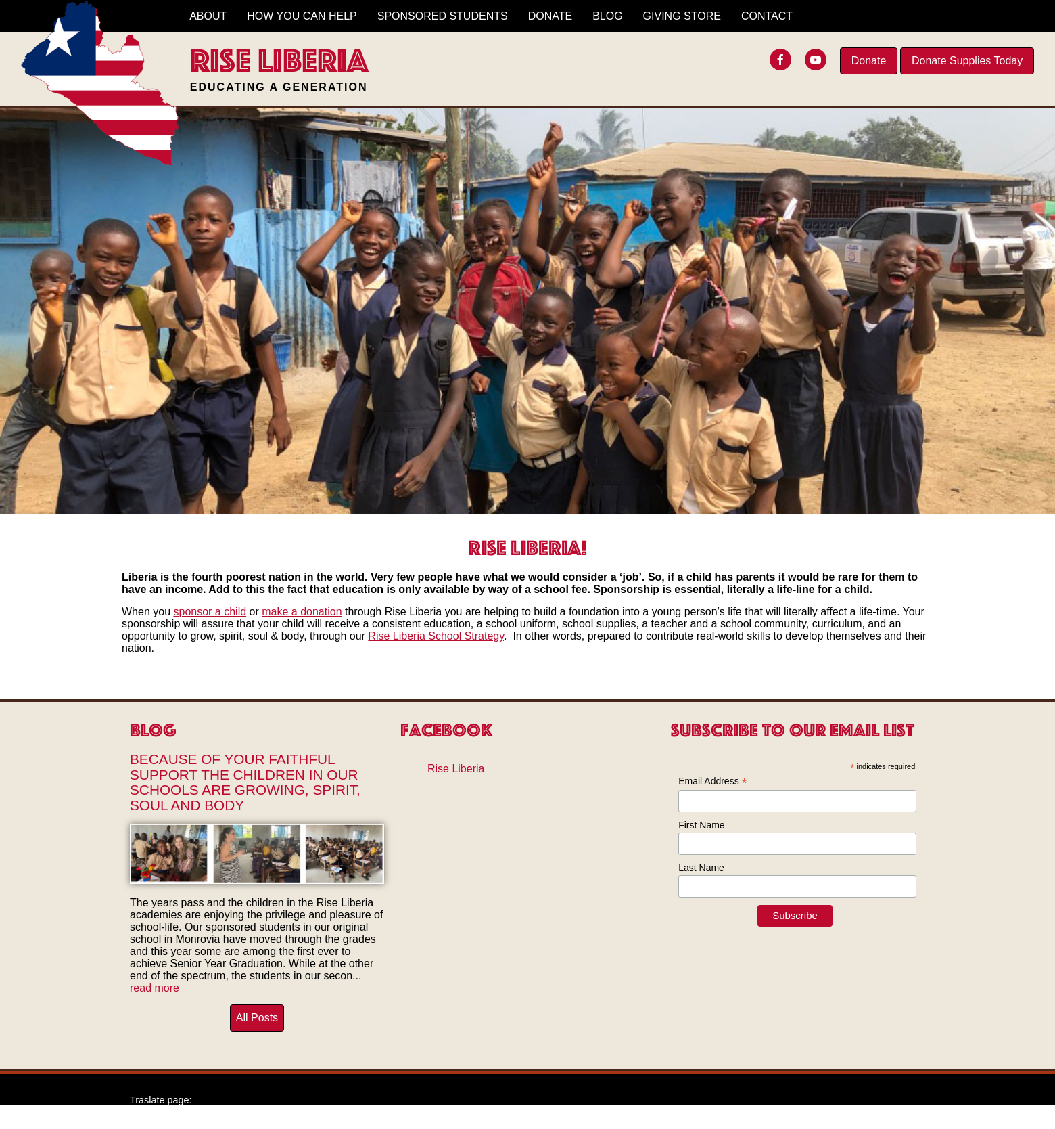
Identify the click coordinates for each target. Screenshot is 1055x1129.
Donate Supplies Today (967, 60)
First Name (701, 825)
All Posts (257, 1017)
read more (154, 988)
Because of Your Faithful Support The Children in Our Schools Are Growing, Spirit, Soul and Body (245, 782)
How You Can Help (301, 16)
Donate (869, 60)
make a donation (302, 611)
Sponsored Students (442, 16)
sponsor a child (209, 611)
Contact (767, 16)
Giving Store (682, 16)
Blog (607, 16)
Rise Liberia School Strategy (436, 636)
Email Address (712, 781)
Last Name (701, 867)
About (208, 16)
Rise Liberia (455, 768)
